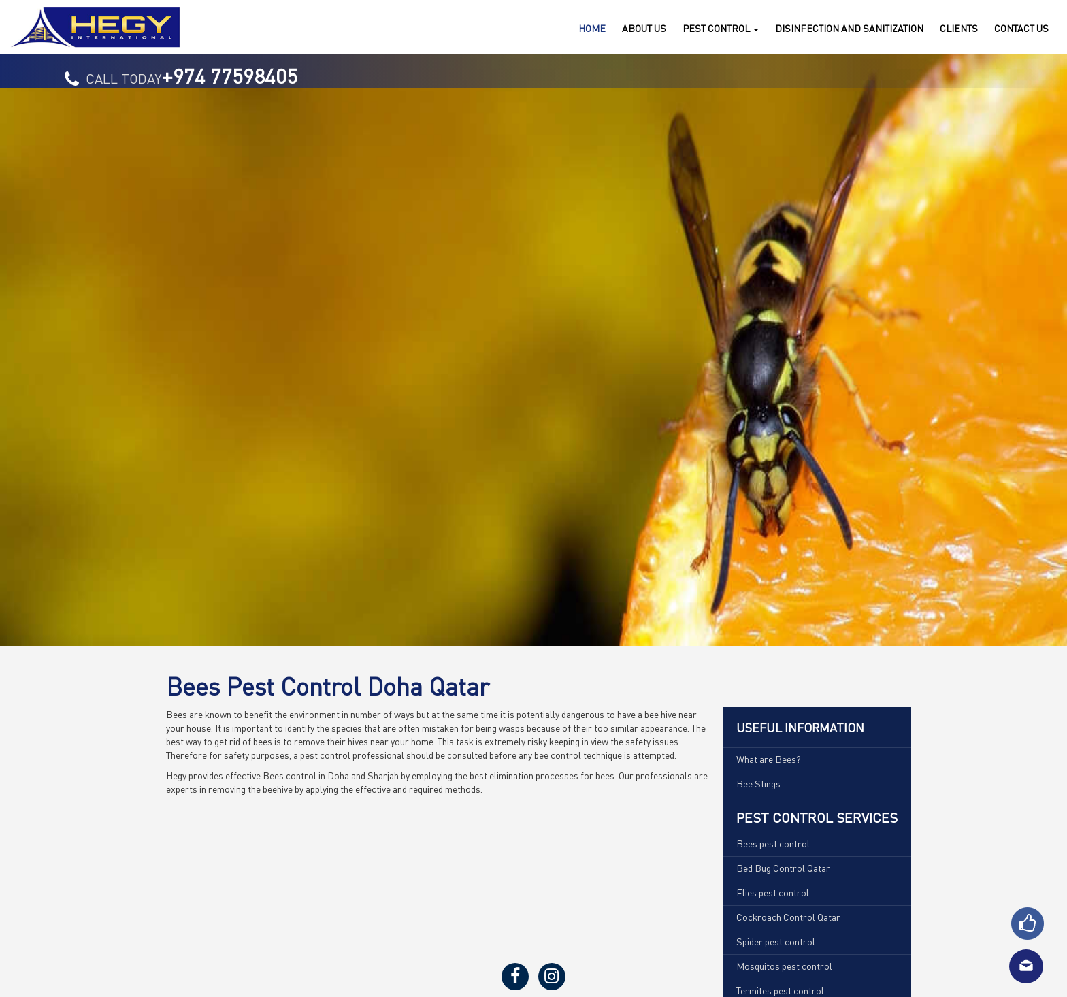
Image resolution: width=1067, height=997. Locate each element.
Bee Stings (758, 783)
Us (1021, 28)
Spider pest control (775, 941)
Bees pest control (773, 843)
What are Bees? (768, 759)
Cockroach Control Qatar (788, 917)
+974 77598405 (229, 75)
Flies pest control (772, 892)
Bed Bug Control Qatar (783, 868)
